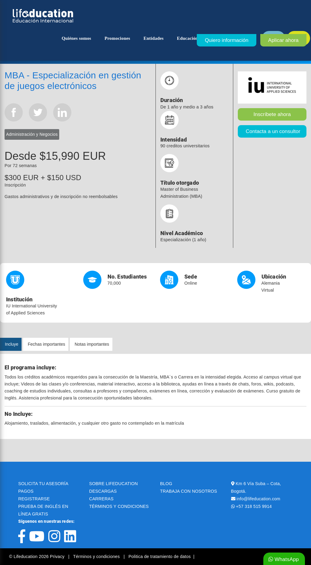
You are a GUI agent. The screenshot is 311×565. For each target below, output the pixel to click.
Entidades (154, 38)
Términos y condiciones (97, 556)
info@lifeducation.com (258, 498)
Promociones (117, 38)
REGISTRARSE (34, 498)
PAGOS (25, 491)
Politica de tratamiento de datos (159, 556)
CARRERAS (101, 498)
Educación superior (196, 38)
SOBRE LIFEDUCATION (113, 483)
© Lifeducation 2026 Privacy (37, 556)
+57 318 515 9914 (254, 506)
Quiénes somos (76, 38)
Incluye (11, 344)
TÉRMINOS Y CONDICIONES (119, 506)
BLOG (166, 483)
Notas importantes (92, 344)
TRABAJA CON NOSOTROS (188, 491)
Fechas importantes (46, 344)
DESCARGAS (103, 491)
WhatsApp (283, 559)
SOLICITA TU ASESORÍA (43, 483)
